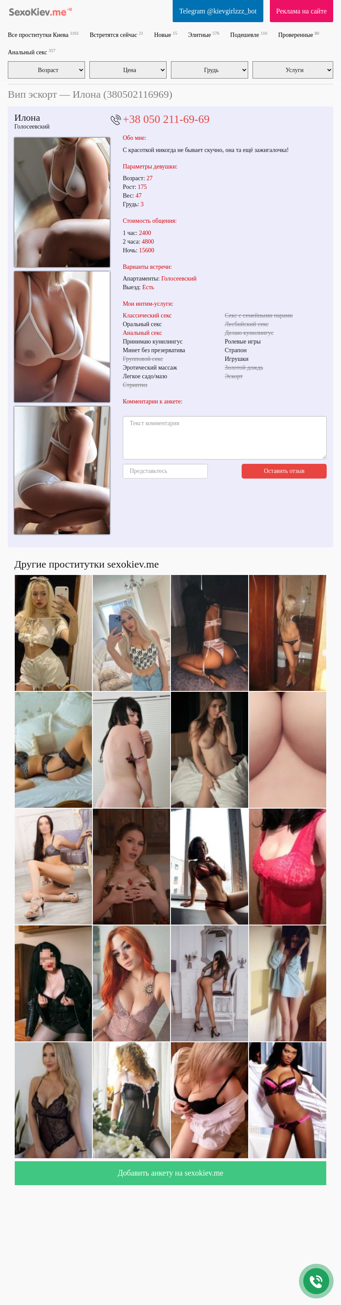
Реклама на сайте (301, 11)
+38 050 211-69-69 (166, 119)
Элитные (204, 34)
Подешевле (249, 34)
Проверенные (298, 34)
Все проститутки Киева (43, 34)
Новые (165, 34)
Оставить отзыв (284, 471)
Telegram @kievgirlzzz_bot (217, 11)
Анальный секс (32, 52)
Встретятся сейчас (116, 34)
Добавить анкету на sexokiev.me (170, 1173)
